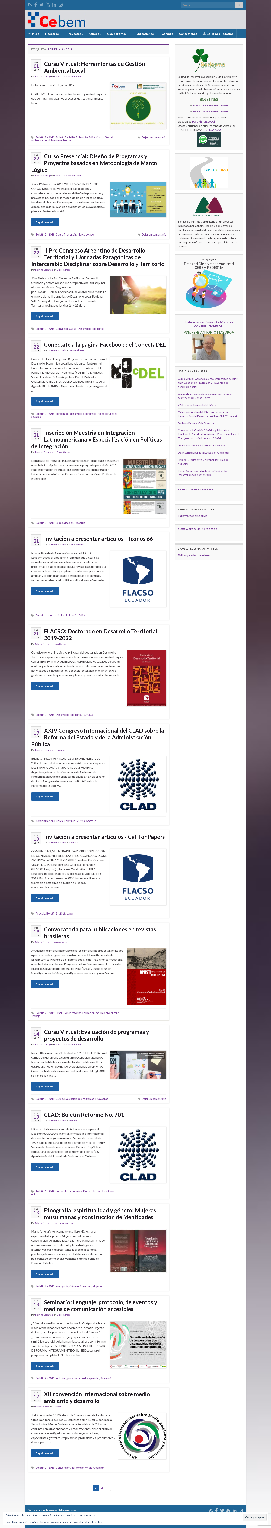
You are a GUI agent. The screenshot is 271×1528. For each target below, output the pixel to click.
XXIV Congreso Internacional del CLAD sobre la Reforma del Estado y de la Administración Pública (97, 737)
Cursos (95, 33)
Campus (167, 33)
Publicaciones (145, 33)
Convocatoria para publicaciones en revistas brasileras (100, 932)
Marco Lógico (86, 234)
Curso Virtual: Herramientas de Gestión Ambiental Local (94, 67)
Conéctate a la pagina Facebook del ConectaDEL (105, 344)
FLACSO (88, 714)
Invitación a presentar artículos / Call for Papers (104, 836)
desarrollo (77, 1467)
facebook (103, 413)
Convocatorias (76, 544)
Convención (63, 1467)
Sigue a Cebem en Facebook (197, 489)
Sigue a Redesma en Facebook (198, 529)
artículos (59, 615)
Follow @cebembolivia (192, 515)
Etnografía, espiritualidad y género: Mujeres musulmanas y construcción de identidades (100, 1213)
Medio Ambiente (61, 140)
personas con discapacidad (83, 1378)
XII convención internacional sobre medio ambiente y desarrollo (97, 1397)
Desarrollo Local (93, 1191)
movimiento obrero (107, 1013)
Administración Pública (49, 820)
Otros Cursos (63, 269)
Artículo (40, 913)
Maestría (80, 522)
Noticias (73, 842)
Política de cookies (93, 1521)
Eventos (61, 749)
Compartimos (118, 33)
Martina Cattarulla (44, 269)
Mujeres (97, 1286)
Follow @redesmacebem (194, 555)
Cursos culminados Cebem (67, 76)
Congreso (62, 328)
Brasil (59, 1013)
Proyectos (75, 33)
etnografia (62, 1286)
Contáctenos (188, 33)
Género (74, 1286)
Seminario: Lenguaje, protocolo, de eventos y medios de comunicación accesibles (100, 1305)
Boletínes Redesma (218, 33)
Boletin (73, 1120)
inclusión (61, 1378)
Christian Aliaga (43, 76)
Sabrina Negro (42, 643)
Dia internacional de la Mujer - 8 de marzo (201, 445)
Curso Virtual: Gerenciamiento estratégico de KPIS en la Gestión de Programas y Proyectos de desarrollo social (208, 382)
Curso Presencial (66, 234)
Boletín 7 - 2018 (65, 137)
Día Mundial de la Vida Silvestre (196, 423)
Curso (100, 137)
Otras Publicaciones (63, 1222)
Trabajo (35, 1016)
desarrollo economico (83, 413)
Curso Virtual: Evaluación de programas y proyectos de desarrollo (96, 1035)
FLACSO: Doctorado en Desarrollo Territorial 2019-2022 (100, 634)
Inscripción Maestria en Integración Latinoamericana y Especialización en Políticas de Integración (96, 439)
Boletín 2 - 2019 (45, 137)
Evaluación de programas (79, 1098)
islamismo (85, 1286)
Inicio (33, 33)
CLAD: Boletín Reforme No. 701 (84, 1114)
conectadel (62, 413)
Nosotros (53, 33)
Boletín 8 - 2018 (85, 137)
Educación (88, 1013)
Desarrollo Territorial (91, 328)
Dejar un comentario (154, 137)
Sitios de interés (77, 350)
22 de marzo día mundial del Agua (197, 405)
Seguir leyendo (45, 222)
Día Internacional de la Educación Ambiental (203, 452)
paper (70, 913)
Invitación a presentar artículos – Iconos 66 (98, 538)
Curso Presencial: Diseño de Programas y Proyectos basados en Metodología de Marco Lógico (94, 163)
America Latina (44, 615)
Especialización (65, 522)
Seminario (106, 1378)
